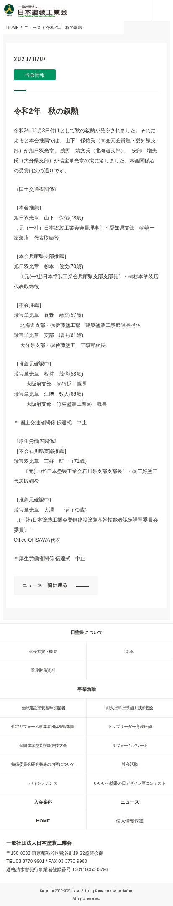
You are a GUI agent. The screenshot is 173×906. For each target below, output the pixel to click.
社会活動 (130, 764)
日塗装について (86, 632)
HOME (43, 820)
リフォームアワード (130, 745)
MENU (162, 10)
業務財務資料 (43, 670)
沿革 (130, 651)
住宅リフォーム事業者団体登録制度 (43, 726)
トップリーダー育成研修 (130, 726)
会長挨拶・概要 (43, 651)
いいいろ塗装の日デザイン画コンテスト (129, 783)
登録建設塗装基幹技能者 (43, 707)
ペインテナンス (43, 783)
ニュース (130, 801)
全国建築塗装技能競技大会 (43, 745)
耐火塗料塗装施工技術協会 (130, 707)
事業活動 (86, 689)
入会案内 (43, 801)
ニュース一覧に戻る (44, 585)
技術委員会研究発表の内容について (43, 764)
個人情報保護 (130, 820)
